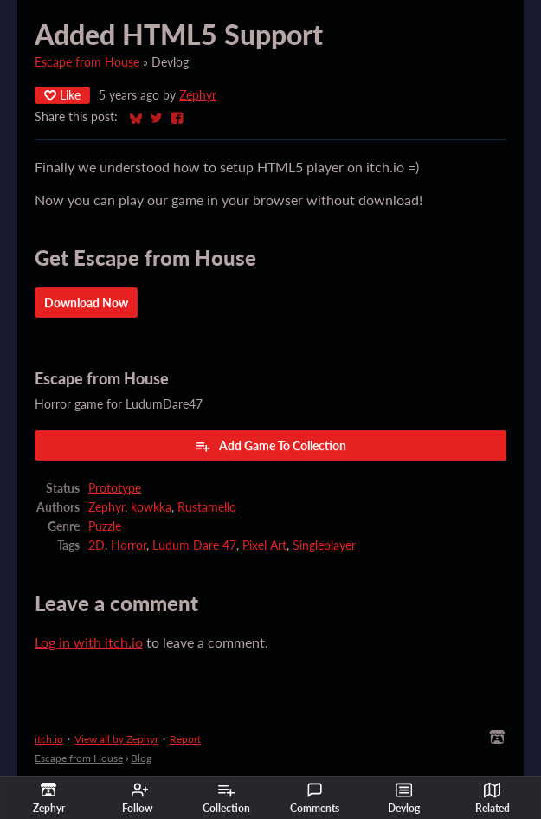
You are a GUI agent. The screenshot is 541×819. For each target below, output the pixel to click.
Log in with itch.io (89, 642)
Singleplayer (324, 545)
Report (185, 738)
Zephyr (197, 95)
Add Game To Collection (270, 446)
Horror (128, 545)
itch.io (49, 738)
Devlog (404, 798)
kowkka (151, 507)
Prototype (114, 488)
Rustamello (206, 507)
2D (96, 545)
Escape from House (87, 62)
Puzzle (104, 526)
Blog (141, 757)
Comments (314, 798)
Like (62, 94)
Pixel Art (264, 545)
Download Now (86, 302)
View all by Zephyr (116, 738)
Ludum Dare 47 (194, 545)
